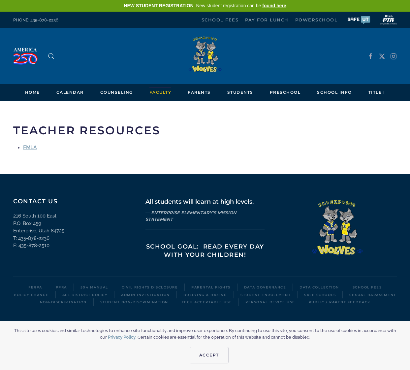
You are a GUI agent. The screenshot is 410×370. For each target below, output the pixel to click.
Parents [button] (199, 92)
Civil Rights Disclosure (150, 287)
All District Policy (85, 295)
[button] (358, 19)
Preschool (285, 92)
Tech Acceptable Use (207, 302)
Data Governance (265, 287)
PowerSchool (316, 19)
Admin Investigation (145, 295)
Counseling (116, 92)
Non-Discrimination (63, 302)
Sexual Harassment (372, 295)
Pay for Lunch (267, 19)
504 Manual (94, 287)
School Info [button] (334, 92)
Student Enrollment (265, 295)
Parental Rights (211, 287)
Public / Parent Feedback (339, 302)
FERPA (35, 287)
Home (32, 92)
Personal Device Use (270, 302)
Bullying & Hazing (205, 295)
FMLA (30, 148)
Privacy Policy (122, 337)
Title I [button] (376, 92)
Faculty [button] (160, 92)
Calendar (70, 92)
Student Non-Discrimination (134, 302)
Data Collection (319, 287)
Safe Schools (320, 295)
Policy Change (31, 295)
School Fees (220, 19)
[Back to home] (205, 56)
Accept (209, 355)
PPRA (61, 287)
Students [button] (240, 92)
